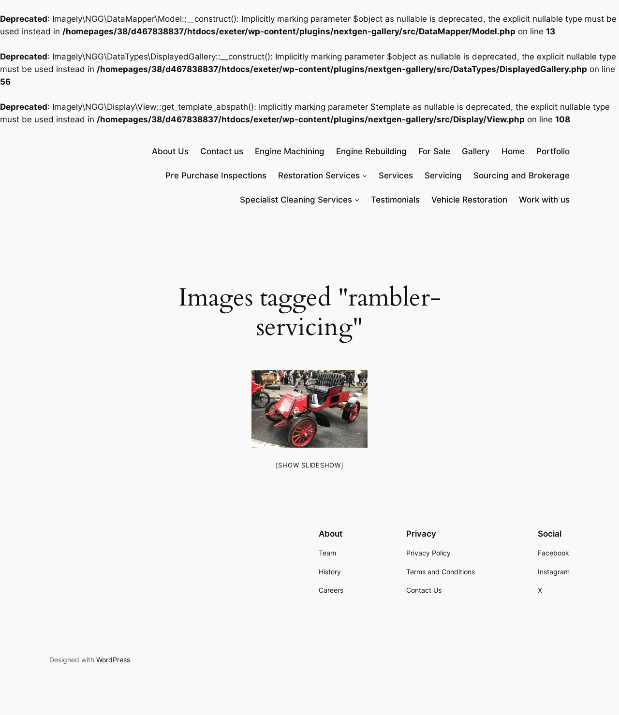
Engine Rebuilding (371, 151)
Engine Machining (289, 151)
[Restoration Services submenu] (364, 175)
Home (513, 151)
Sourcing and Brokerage (521, 175)
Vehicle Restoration (469, 199)
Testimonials (395, 199)
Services (396, 175)
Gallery (476, 151)
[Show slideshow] (310, 465)
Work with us (544, 199)
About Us (170, 151)
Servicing (443, 175)
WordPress (113, 660)
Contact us (221, 151)
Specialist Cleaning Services (296, 199)
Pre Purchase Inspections (215, 175)
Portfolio (553, 151)
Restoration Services (319, 175)
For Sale (434, 151)
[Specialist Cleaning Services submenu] (356, 199)
